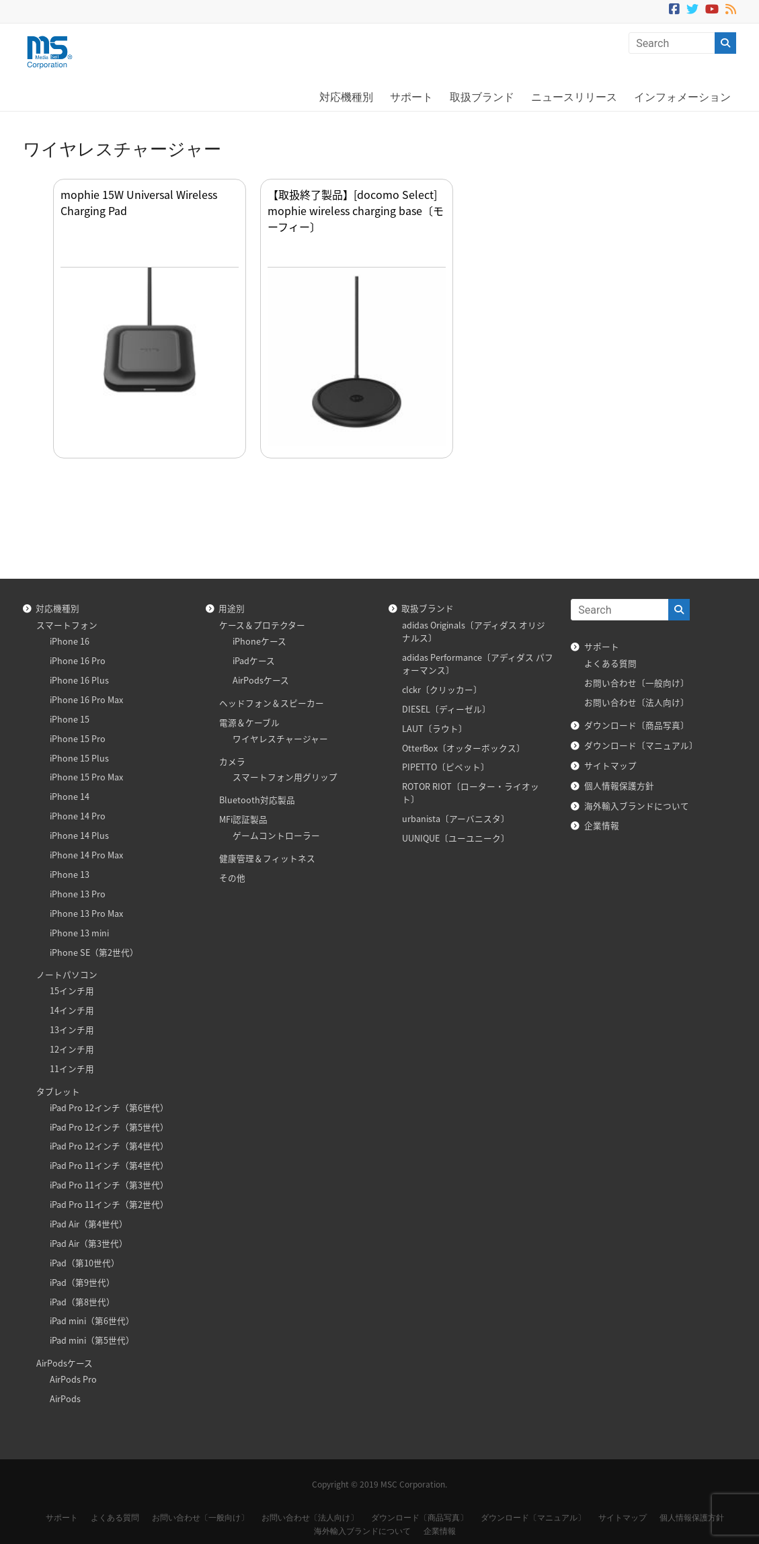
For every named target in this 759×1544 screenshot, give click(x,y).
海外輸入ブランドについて (636, 805)
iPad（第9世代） (82, 1282)
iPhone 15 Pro (78, 738)
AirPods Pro (73, 1379)
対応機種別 (346, 97)
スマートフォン (66, 624)
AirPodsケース (64, 1362)
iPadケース (254, 660)
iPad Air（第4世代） (89, 1223)
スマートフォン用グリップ (285, 776)
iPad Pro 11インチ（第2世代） (109, 1204)
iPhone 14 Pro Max (86, 854)
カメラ (232, 761)
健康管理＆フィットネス (267, 858)
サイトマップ (610, 765)
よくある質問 (610, 663)
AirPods (65, 1398)
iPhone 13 (69, 874)
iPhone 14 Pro (78, 815)
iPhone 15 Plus (79, 757)
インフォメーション (682, 97)
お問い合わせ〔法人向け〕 (636, 702)
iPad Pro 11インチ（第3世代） (109, 1184)
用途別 (231, 608)
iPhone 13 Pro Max (86, 913)
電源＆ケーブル (249, 722)
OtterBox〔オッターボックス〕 (463, 747)
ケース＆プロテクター (262, 624)
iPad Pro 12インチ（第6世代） (109, 1107)
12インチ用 (72, 1049)
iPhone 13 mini (79, 932)
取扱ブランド (482, 97)
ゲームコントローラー (276, 835)
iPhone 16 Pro (78, 660)
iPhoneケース (259, 641)
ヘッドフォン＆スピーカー (271, 702)
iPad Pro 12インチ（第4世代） (109, 1145)
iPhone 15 (69, 719)
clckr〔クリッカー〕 (442, 689)
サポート (411, 97)
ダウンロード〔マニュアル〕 (641, 745)
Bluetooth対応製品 (257, 799)
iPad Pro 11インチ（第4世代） (109, 1165)
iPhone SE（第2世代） (94, 952)
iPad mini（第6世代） (92, 1320)
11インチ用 (72, 1068)
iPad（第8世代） (82, 1301)
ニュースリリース (574, 97)
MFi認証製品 (243, 819)
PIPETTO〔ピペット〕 (445, 766)
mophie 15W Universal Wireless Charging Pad (139, 202)
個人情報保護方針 (619, 785)
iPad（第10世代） (85, 1262)
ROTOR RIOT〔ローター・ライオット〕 (470, 792)
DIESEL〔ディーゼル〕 (446, 708)
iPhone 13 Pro (78, 893)
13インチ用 (72, 1029)
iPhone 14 (69, 796)
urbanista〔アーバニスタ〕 (456, 818)
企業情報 (601, 825)
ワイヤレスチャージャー (280, 738)
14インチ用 (72, 1010)
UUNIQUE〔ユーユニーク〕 (456, 837)
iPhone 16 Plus (79, 680)
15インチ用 (72, 990)
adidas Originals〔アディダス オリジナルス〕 (473, 631)
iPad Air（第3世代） (89, 1243)
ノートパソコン (66, 974)
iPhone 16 (69, 641)
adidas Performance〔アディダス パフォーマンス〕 (477, 663)
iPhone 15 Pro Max (86, 776)
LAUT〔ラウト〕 (434, 728)
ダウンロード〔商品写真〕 (636, 725)
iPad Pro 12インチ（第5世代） (109, 1127)
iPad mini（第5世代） (92, 1340)
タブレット (58, 1091)
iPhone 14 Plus (79, 835)
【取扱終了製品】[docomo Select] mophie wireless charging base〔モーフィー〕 (356, 210)
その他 (232, 877)
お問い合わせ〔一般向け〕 (636, 682)
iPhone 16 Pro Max (86, 699)
